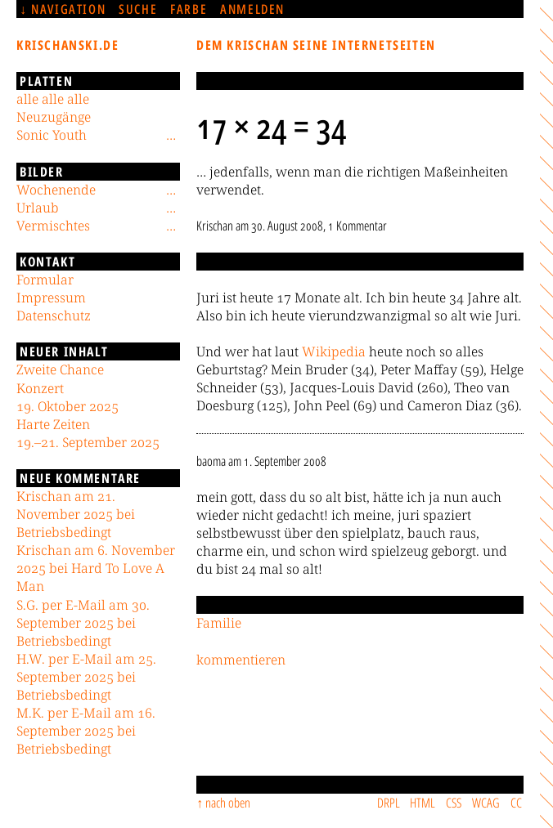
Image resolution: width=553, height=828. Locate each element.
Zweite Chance (60, 369)
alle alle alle (52, 99)
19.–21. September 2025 (88, 442)
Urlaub (37, 208)
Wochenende (56, 190)
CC (516, 803)
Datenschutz (53, 315)
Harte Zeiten (53, 424)
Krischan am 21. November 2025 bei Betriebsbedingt (75, 514)
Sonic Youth (51, 135)
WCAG (486, 803)
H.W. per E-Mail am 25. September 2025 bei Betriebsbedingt (86, 677)
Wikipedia (334, 351)
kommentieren (240, 660)
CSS (453, 803)
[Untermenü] (171, 135)
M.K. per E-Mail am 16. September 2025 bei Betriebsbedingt (85, 731)
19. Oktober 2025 (67, 406)
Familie (218, 623)
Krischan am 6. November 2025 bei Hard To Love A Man (95, 568)
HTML (422, 803)
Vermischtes (53, 226)
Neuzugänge (53, 117)
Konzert (40, 388)
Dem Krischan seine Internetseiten (316, 45)
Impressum (51, 298)
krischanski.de (67, 45)
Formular (45, 280)
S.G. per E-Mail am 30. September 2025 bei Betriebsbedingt (83, 623)
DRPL (388, 803)
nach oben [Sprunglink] (227, 803)
